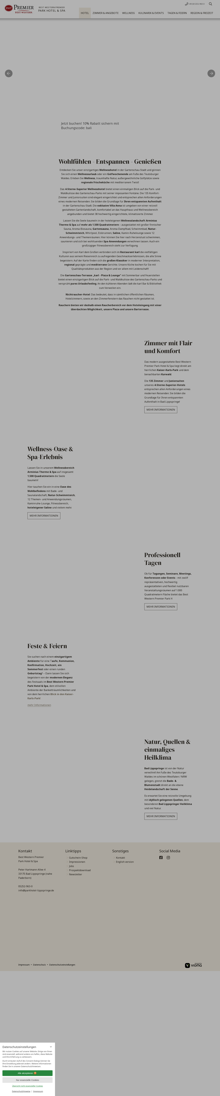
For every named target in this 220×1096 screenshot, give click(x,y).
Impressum (38, 1091)
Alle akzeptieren (27, 1073)
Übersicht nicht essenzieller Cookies (27, 1086)
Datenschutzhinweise (21, 1091)
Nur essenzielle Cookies (27, 1080)
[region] (27, 1059)
